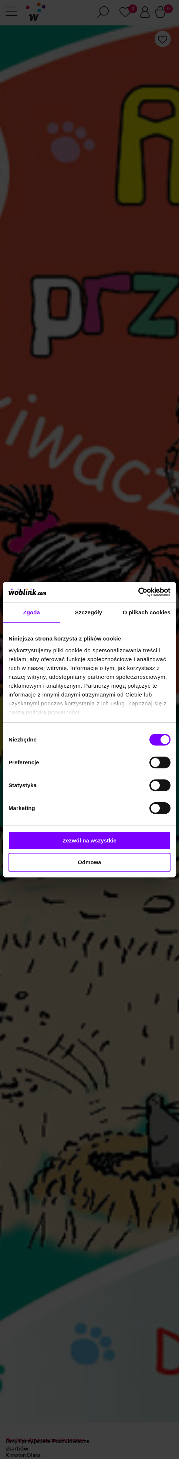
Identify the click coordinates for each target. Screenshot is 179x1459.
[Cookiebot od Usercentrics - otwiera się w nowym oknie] (138, 592)
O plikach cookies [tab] (146, 612)
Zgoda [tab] (31, 612)
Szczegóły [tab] (88, 612)
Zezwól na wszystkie (89, 840)
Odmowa (89, 862)
